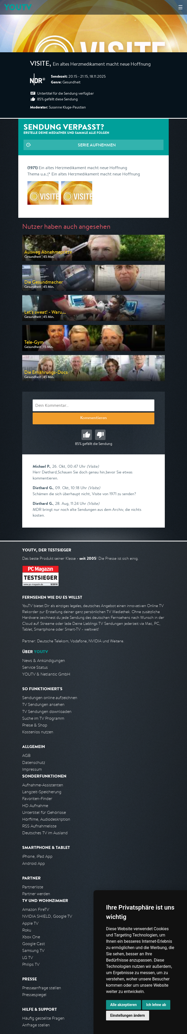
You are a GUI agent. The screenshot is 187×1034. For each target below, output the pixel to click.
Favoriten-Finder (37, 798)
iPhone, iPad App (37, 856)
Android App (33, 863)
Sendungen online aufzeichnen (49, 697)
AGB (26, 755)
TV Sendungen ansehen (43, 704)
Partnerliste (32, 887)
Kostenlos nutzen (37, 732)
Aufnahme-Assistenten (42, 785)
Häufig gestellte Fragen (43, 1018)
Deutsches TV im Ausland (45, 833)
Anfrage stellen (36, 1025)
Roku (26, 930)
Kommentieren (93, 418)
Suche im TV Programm (43, 718)
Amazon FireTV (35, 909)
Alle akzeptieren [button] (123, 1005)
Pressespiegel (34, 994)
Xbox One (31, 937)
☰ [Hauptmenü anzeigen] (180, 7)
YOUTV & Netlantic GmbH (46, 674)
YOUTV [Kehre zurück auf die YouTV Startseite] (18, 7)
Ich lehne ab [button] (156, 1005)
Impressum (32, 769)
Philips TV (30, 964)
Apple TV (30, 923)
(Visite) (93, 466)
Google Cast (33, 943)
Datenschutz (33, 762)
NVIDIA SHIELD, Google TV (47, 916)
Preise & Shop (34, 725)
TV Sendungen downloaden (47, 711)
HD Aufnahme (35, 805)
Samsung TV (33, 950)
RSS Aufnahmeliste (39, 826)
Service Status (35, 667)
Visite (39, 64)
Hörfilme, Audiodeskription (46, 819)
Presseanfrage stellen (41, 988)
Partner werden (36, 893)
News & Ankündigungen (43, 660)
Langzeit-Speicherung (41, 792)
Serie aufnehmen (97, 145)
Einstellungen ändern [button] (127, 1015)
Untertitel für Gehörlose (44, 812)
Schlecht (100, 435)
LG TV (27, 957)
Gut (86, 435)
